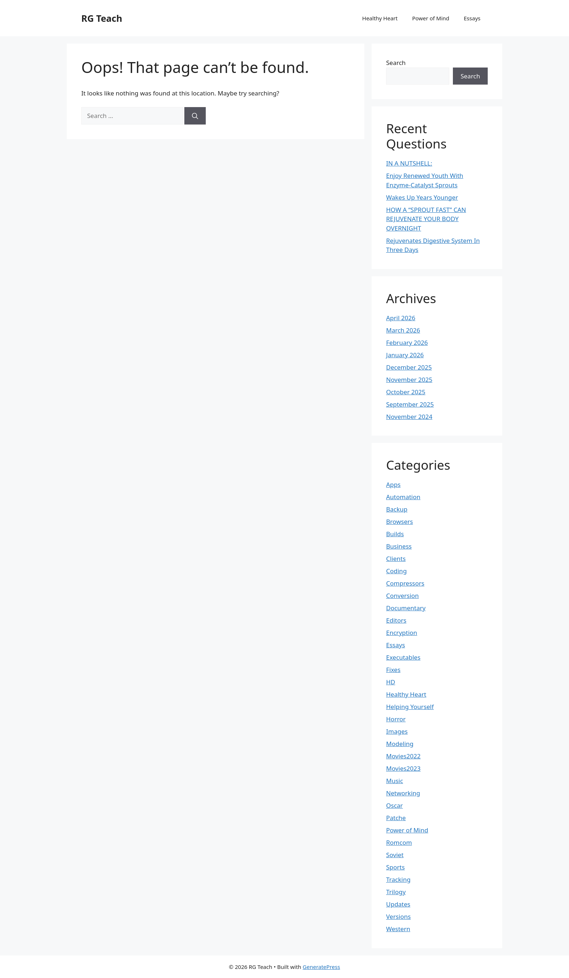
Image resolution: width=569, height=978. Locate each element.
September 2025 (410, 404)
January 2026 (405, 355)
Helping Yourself (410, 706)
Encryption (401, 632)
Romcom (399, 842)
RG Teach (101, 18)
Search (396, 62)
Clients (396, 558)
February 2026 (407, 342)
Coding (396, 571)
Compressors (405, 583)
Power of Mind (430, 18)
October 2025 (405, 392)
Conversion (402, 595)
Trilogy (396, 892)
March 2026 (403, 330)
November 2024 (409, 416)
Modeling (399, 743)
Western (398, 929)
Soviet (395, 855)
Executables (403, 657)
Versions (398, 916)
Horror (396, 719)
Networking (403, 793)
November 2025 (409, 379)
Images (397, 731)
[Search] (195, 116)
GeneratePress (321, 966)
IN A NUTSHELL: (409, 163)
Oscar (394, 805)
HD (390, 682)
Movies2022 (403, 756)
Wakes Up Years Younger (422, 197)
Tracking (398, 879)
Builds (395, 534)
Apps (393, 484)
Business (399, 546)
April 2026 (400, 318)
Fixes (393, 669)
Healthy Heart (380, 18)
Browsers (399, 521)
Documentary (406, 608)
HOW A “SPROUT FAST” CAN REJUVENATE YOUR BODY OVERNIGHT (426, 218)
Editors (396, 620)
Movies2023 (403, 768)
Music (394, 781)
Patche (396, 818)
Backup (397, 509)
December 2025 (409, 367)
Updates (398, 904)
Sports (395, 867)
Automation (403, 497)
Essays (472, 18)
